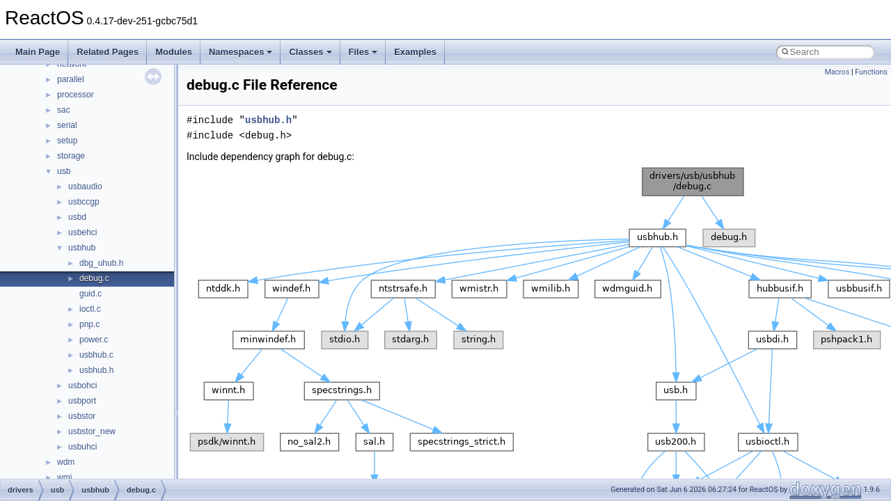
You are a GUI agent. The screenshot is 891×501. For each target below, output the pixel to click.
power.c (93, 339)
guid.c (90, 294)
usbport (82, 401)
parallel (70, 79)
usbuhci (82, 447)
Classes (310, 52)
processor (75, 95)
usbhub (81, 248)
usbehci (82, 232)
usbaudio (85, 186)
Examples (415, 52)
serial (67, 125)
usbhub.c (96, 355)
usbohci (82, 385)
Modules (173, 52)
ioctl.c (90, 309)
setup (67, 140)
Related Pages (108, 52)
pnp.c (89, 324)
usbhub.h (96, 370)
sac (63, 110)
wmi (64, 477)
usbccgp (84, 202)
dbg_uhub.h (101, 263)
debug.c (94, 278)
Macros (837, 72)
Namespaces (241, 52)
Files (363, 52)
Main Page (37, 52)
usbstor (81, 416)
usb (63, 171)
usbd (77, 217)
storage (71, 156)
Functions (871, 72)
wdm (65, 462)
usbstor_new (92, 431)
